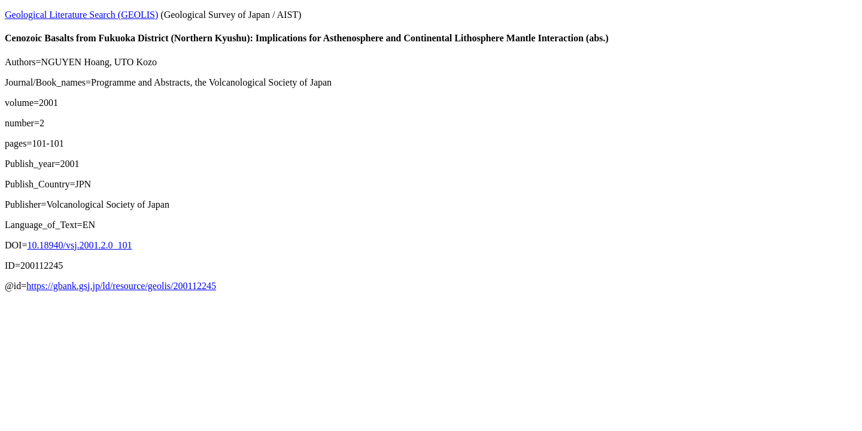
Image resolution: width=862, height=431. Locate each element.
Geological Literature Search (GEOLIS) (81, 15)
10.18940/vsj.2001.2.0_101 (79, 245)
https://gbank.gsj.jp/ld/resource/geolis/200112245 (121, 286)
